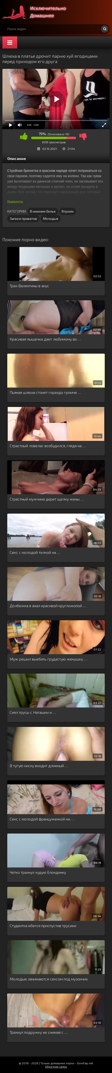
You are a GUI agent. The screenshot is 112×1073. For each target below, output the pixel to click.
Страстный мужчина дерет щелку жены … (47, 499)
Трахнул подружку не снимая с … (38, 1032)
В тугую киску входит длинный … (39, 765)
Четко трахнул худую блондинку (38, 872)
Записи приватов (23, 218)
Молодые (50, 218)
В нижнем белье (43, 211)
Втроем (68, 211)
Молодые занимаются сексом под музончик (49, 979)
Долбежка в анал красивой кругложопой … (48, 605)
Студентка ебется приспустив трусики (43, 925)
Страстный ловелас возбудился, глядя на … (48, 445)
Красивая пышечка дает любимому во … (45, 339)
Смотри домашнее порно (38, 12)
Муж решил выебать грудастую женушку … (48, 659)
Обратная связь (56, 1066)
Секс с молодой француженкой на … (42, 819)
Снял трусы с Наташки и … (33, 712)
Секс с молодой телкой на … (35, 552)
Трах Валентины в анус (29, 285)
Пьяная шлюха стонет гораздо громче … (45, 392)
